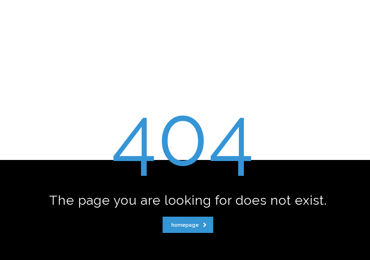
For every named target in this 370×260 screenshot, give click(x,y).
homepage (189, 225)
